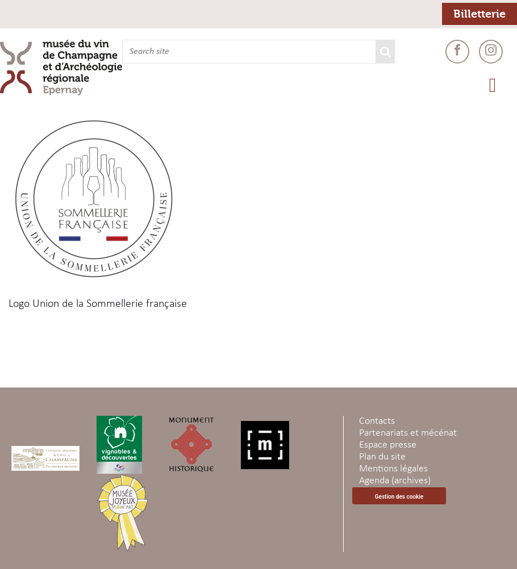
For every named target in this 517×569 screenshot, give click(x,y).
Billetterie (479, 13)
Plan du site (382, 457)
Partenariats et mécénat (408, 433)
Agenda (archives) (395, 480)
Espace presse (387, 445)
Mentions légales (393, 468)
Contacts (377, 421)
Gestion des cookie (399, 497)
